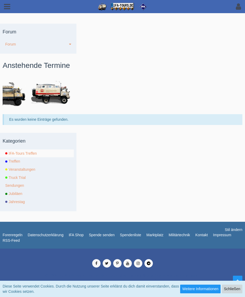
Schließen (232, 289)
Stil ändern (233, 230)
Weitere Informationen (200, 289)
